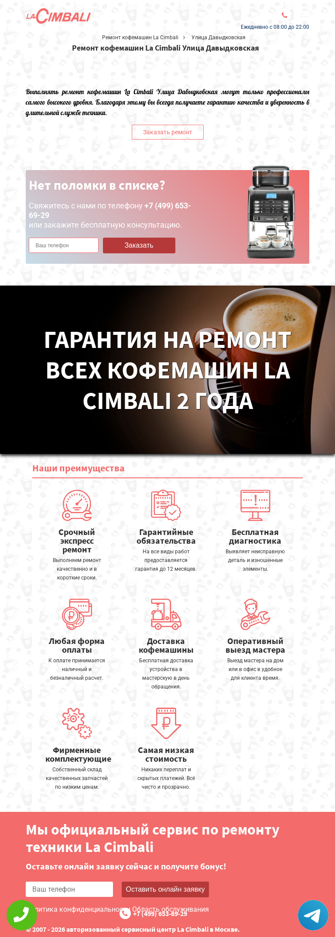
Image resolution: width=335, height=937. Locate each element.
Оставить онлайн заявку (165, 889)
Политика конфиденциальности (78, 909)
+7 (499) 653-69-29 (160, 913)
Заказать (138, 245)
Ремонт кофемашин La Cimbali (140, 37)
